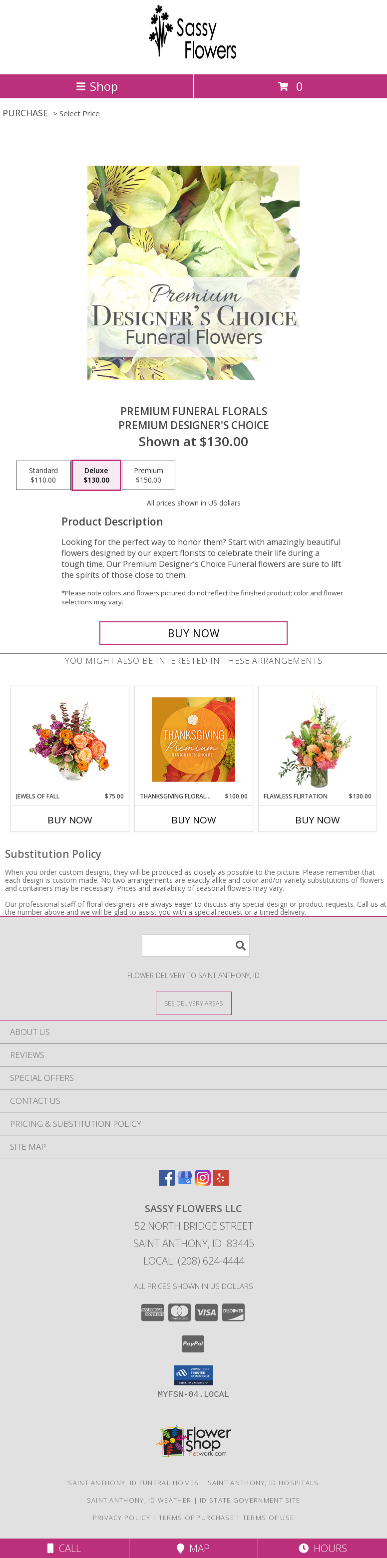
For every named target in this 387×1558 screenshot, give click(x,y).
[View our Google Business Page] (185, 1182)
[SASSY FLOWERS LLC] (193, 59)
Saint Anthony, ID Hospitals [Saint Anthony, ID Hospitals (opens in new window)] (263, 1482)
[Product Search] (196, 945)
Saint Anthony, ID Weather (139, 1500)
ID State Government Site (250, 1500)
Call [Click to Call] (64, 1548)
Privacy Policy (121, 1517)
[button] (193, 1375)
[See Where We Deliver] (194, 1003)
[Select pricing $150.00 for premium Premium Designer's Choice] (148, 475)
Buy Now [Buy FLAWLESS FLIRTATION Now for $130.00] (317, 819)
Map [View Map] (193, 1548)
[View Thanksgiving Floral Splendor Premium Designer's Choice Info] (193, 739)
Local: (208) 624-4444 (193, 1261)
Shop (97, 86)
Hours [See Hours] (323, 1548)
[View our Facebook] (167, 1182)
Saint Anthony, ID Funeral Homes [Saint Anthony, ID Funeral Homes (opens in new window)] (133, 1482)
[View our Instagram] (203, 1182)
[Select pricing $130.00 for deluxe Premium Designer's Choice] (96, 475)
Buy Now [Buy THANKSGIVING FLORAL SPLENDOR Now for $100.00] (193, 819)
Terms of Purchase (196, 1517)
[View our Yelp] (221, 1182)
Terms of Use (269, 1517)
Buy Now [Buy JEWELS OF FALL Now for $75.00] (69, 819)
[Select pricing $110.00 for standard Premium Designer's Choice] (43, 475)
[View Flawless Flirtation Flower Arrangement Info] (317, 739)
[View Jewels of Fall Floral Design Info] (69, 739)
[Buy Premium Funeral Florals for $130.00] (193, 633)
